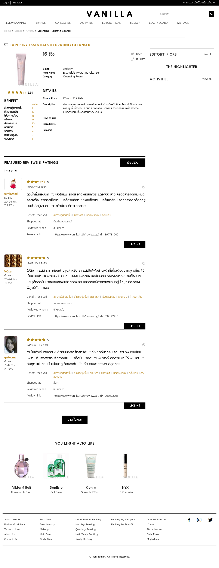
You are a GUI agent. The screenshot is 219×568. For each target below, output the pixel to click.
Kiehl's (91, 487)
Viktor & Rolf (21, 487)
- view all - (207, 54)
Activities (86, 23)
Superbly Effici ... (91, 492)
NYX (125, 487)
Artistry (30, 31)
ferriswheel (11, 194)
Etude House (154, 529)
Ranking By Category (123, 519)
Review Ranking (15, 23)
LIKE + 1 (135, 244)
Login (6, 2)
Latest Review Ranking (88, 519)
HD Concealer (125, 492)
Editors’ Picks (111, 23)
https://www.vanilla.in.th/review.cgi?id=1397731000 (85, 234)
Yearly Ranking (83, 539)
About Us (9, 534)
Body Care (46, 539)
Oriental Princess (156, 519)
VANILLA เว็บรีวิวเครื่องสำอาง (199, 2)
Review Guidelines (14, 524)
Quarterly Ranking (85, 529)
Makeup (44, 529)
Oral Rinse (56, 492)
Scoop (134, 23)
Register (17, 2)
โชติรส (8, 271)
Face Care (45, 519)
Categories (63, 23)
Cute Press (153, 534)
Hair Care (45, 534)
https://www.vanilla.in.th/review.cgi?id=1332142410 (85, 316)
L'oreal (150, 524)
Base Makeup (47, 524)
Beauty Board (158, 23)
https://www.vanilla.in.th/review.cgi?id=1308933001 (85, 396)
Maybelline (153, 539)
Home (7, 31)
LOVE (139, 54)
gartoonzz (10, 357)
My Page (183, 23)
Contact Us (10, 539)
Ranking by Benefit (122, 524)
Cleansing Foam (73, 76)
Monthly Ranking (85, 524)
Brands (41, 23)
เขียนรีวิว (140, 59)
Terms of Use (11, 529)
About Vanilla (12, 519)
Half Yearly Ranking (86, 534)
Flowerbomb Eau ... (21, 492)
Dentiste (56, 487)
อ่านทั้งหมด (75, 420)
